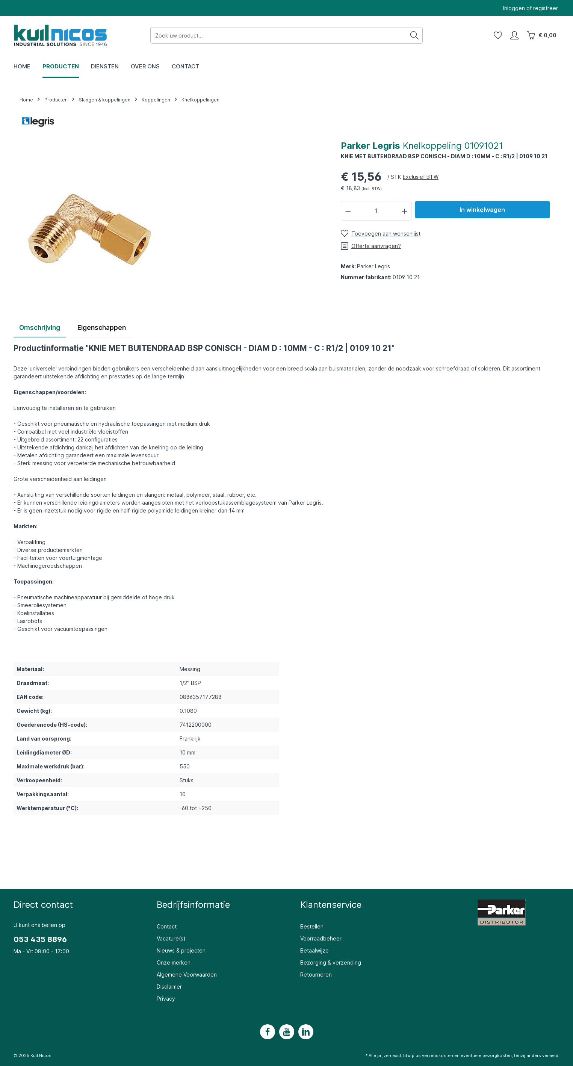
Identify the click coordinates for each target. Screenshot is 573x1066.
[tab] (40, 328)
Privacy (166, 998)
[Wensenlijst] (497, 35)
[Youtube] (286, 1031)
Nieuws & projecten (181, 950)
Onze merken (173, 962)
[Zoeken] (415, 35)
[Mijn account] (514, 35)
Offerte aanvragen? (371, 246)
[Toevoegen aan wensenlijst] (380, 233)
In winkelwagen (482, 209)
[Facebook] (267, 1031)
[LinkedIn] (305, 1031)
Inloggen (514, 8)
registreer (545, 8)
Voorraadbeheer (321, 938)
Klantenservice (330, 904)
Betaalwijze (314, 950)
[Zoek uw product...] (278, 35)
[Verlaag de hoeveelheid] (348, 210)
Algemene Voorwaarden (187, 974)
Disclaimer (169, 986)
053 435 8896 (40, 939)
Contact (167, 926)
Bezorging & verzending (330, 962)
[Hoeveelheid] (376, 210)
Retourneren (316, 974)
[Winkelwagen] (541, 35)
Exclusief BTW (420, 177)
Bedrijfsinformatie (193, 904)
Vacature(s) (171, 938)
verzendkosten (437, 1055)
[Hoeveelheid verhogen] (405, 210)
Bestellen (312, 926)
